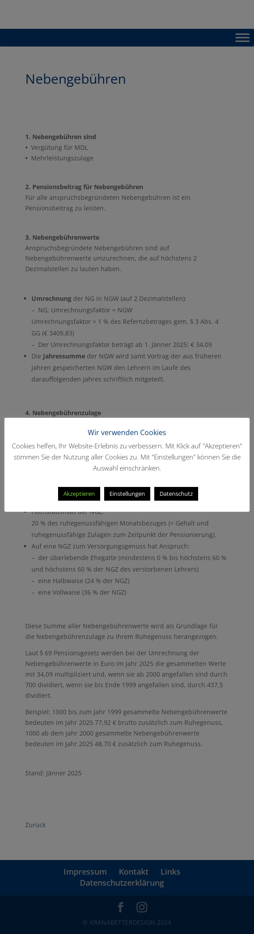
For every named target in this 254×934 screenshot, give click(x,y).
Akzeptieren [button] (79, 494)
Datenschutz (176, 494)
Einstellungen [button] (127, 494)
